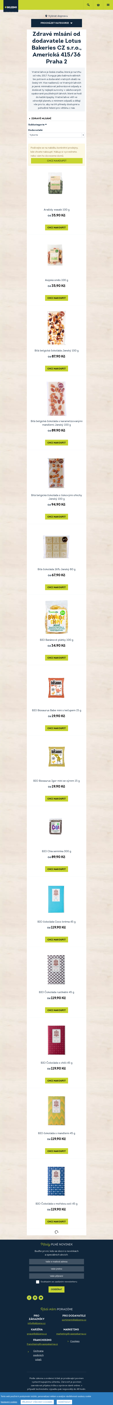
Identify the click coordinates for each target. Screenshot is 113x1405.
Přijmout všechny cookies (37, 1402)
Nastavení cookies (9, 1402)
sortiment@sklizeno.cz (74, 1320)
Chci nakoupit (56, 161)
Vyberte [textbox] (34, 135)
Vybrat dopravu (58, 16)
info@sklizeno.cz (37, 1323)
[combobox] (56, 135)
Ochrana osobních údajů (38, 1355)
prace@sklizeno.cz (37, 1334)
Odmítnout (64, 1402)
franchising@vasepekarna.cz (42, 1344)
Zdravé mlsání (39, 118)
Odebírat (56, 1290)
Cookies (75, 1341)
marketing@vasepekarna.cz (71, 1334)
